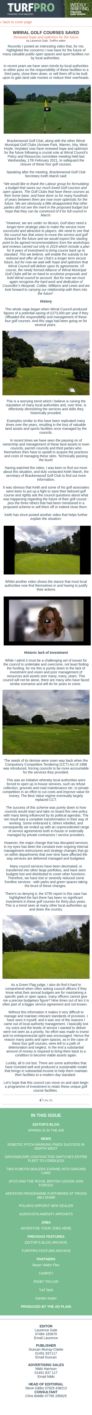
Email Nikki (46, 1377)
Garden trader (46, 1298)
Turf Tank (46, 1290)
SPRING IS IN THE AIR (46, 1130)
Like (43, 1100)
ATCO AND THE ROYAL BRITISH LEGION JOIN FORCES (46, 1183)
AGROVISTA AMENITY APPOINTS (46, 1214)
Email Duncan (46, 1357)
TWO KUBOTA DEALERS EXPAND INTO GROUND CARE (46, 1171)
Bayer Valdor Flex (45, 1265)
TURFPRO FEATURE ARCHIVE (46, 1251)
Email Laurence (46, 1338)
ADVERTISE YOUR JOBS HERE (46, 1228)
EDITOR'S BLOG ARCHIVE (46, 1242)
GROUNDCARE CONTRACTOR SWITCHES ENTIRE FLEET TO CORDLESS (46, 1159)
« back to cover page (16, 22)
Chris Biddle (34, 1396)
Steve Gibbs (34, 1388)
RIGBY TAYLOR (46, 1282)
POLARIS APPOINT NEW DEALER (46, 1206)
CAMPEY (46, 1273)
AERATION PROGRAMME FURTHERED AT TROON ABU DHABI (46, 1195)
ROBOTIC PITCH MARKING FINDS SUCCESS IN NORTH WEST (45, 1146)
